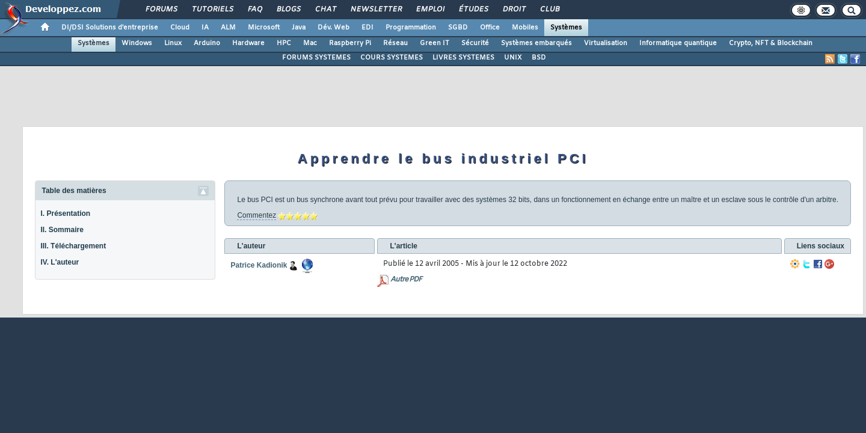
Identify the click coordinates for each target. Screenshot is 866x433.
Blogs (288, 9)
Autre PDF (406, 279)
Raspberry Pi (350, 43)
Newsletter (375, 9)
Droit (513, 9)
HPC (284, 43)
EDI (367, 27)
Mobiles (525, 27)
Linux (173, 43)
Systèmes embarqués (536, 43)
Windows (136, 43)
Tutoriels (212, 9)
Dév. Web (333, 27)
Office (490, 27)
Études (473, 9)
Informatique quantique (678, 43)
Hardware (248, 43)
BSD (539, 58)
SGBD (458, 27)
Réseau (395, 43)
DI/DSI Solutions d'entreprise (109, 27)
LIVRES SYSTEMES (463, 58)
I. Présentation (65, 213)
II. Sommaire (61, 230)
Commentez (256, 215)
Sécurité (475, 43)
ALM (228, 27)
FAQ (254, 9)
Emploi (429, 9)
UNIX (513, 58)
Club (549, 9)
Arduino (207, 43)
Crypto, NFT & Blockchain (770, 43)
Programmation (410, 27)
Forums (161, 9)
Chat (325, 9)
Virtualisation (605, 43)
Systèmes (566, 27)
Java (299, 27)
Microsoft (264, 27)
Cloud (179, 27)
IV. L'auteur (59, 262)
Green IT (434, 43)
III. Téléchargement (73, 246)
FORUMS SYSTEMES (316, 58)
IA (205, 27)
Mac (310, 43)
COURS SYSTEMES (391, 58)
